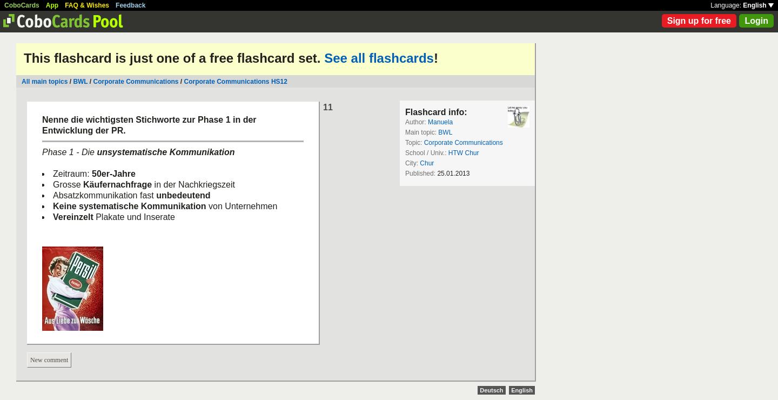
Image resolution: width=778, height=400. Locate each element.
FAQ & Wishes (87, 5)
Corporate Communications (136, 81)
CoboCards (21, 5)
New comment (49, 360)
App (52, 5)
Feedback (130, 5)
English (758, 5)
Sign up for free (699, 20)
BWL (80, 81)
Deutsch (491, 390)
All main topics (45, 81)
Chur (427, 163)
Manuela (440, 122)
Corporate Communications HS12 (235, 81)
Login (756, 20)
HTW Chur (463, 153)
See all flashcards (379, 58)
